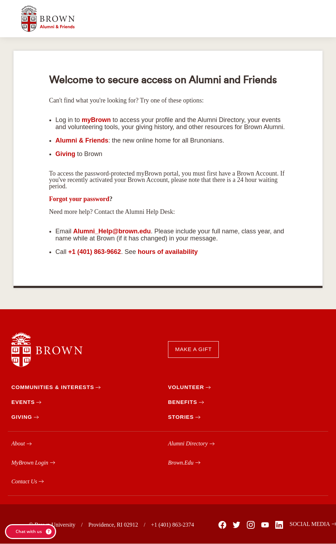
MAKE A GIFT (193, 349)
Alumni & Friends (81, 140)
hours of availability (168, 251)
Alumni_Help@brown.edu (112, 231)
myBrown (96, 119)
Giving (65, 153)
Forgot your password (79, 198)
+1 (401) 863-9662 (94, 251)
